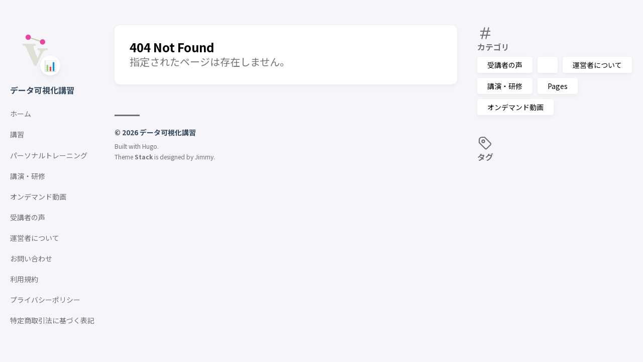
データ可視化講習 (42, 90)
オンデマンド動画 (515, 107)
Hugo (149, 146)
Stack (144, 156)
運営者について (597, 65)
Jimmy (204, 156)
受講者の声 (504, 65)
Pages (558, 86)
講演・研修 (504, 86)
